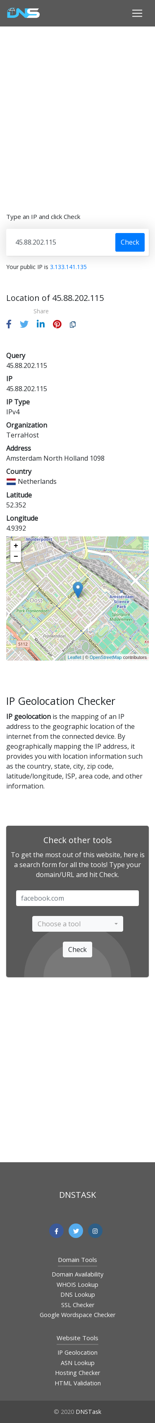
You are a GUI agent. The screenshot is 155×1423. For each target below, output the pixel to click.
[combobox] (77, 924)
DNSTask (88, 1412)
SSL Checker (77, 1305)
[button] (9, 324)
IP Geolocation (77, 1352)
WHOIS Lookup (77, 1284)
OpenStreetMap (106, 657)
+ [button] (16, 546)
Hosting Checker (77, 1373)
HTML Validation (78, 1383)
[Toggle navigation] (137, 13)
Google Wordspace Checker (77, 1315)
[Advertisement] (77, 114)
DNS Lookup (77, 1294)
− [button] (16, 557)
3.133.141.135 (68, 267)
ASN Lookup (78, 1363)
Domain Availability (77, 1274)
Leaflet (74, 657)
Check (130, 242)
